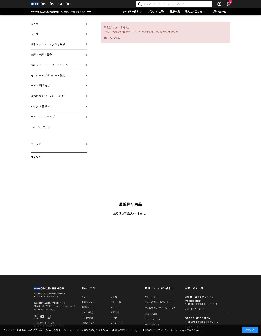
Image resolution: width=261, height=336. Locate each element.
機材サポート (88, 307)
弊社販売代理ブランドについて (160, 308)
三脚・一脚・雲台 (41, 54)
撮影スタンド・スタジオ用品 (48, 44)
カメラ (35, 23)
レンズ (35, 34)
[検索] (140, 4)
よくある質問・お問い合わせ (159, 302)
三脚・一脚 (116, 302)
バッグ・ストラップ (43, 116)
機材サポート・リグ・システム (49, 65)
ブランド (36, 144)
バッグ (114, 317)
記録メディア (88, 323)
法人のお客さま (193, 11)
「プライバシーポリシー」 (168, 330)
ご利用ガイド (151, 297)
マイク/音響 (87, 317)
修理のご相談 (151, 314)
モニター (115, 307)
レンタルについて (153, 319)
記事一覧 (175, 11)
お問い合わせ (218, 11)
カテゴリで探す (130, 11)
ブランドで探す (156, 11)
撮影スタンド (88, 302)
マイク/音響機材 (40, 106)
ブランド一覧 (117, 323)
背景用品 (115, 312)
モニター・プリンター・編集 (48, 75)
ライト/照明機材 (40, 85)
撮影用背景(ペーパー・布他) (47, 96)
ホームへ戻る (112, 37)
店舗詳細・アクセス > (194, 309)
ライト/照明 (87, 312)
